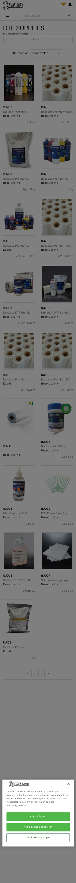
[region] (38, 813)
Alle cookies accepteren (38, 827)
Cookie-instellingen (38, 837)
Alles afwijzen (38, 816)
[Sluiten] (68, 783)
